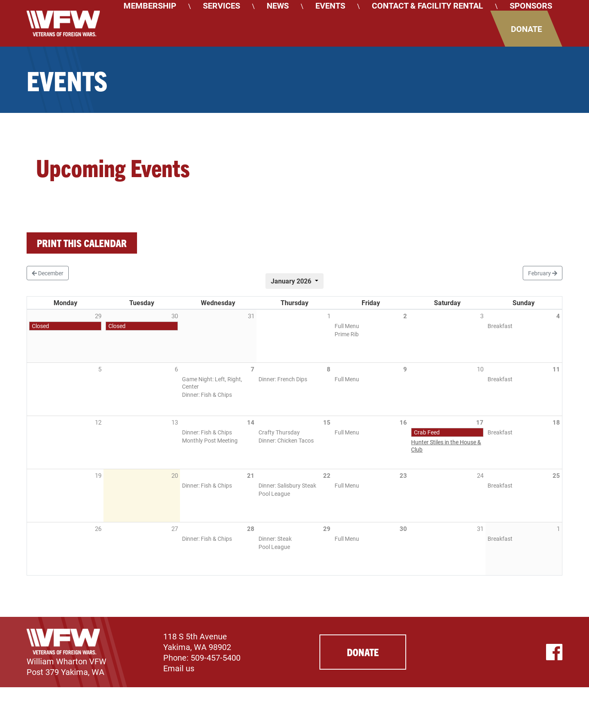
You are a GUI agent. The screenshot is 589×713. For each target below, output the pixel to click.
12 (98, 422)
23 (403, 475)
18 (556, 422)
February (542, 273)
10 (480, 369)
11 (556, 369)
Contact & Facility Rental (427, 5)
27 (174, 528)
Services (221, 5)
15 (326, 422)
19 (98, 475)
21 (250, 475)
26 (98, 528)
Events (330, 5)
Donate (526, 28)
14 (250, 422)
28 (250, 528)
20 (174, 475)
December (47, 273)
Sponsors (531, 5)
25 (556, 475)
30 (403, 528)
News (278, 5)
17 (479, 422)
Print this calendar (82, 242)
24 (480, 475)
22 (326, 475)
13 (174, 422)
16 (403, 422)
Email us (178, 668)
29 (326, 528)
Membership (150, 5)
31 (480, 528)
